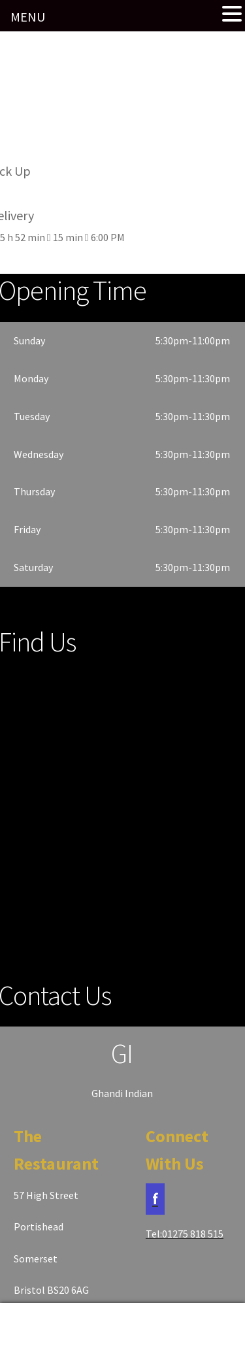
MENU (27, 16)
